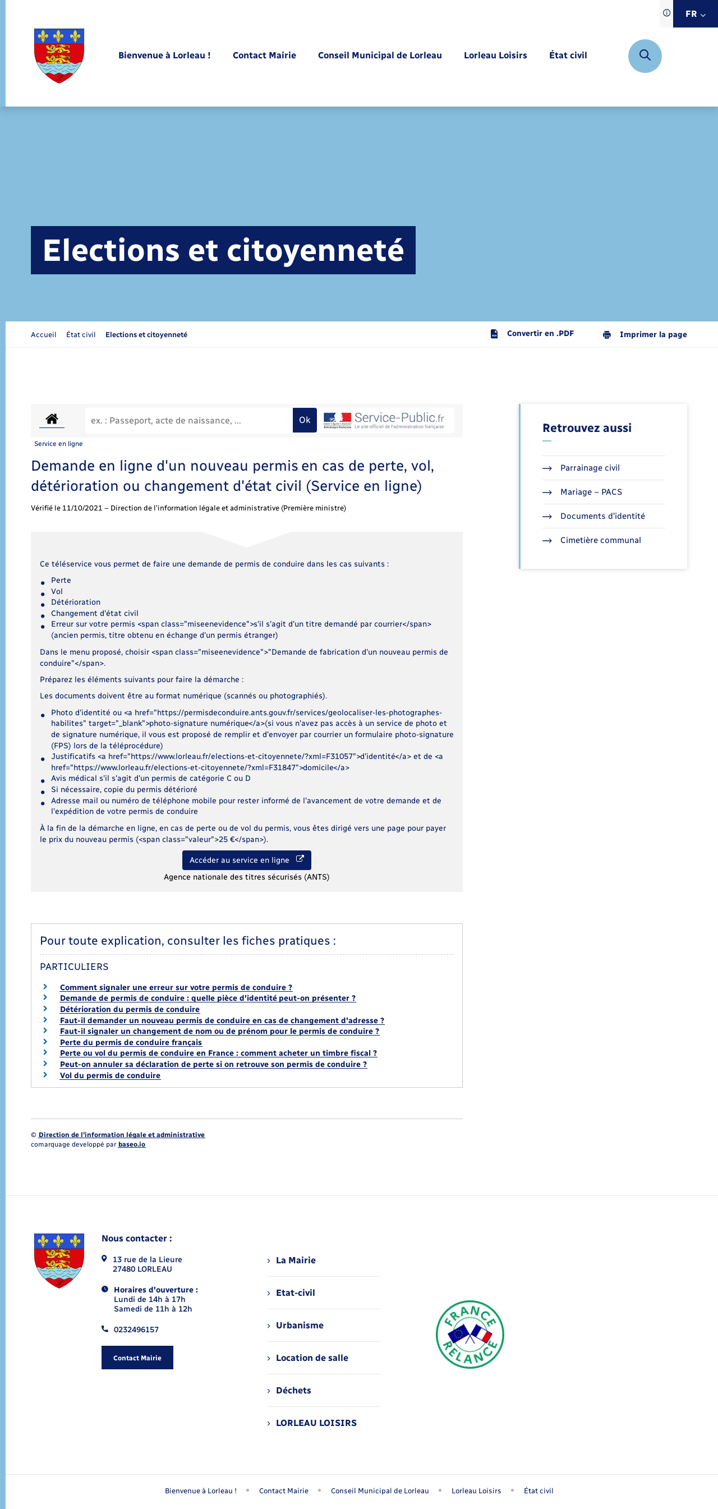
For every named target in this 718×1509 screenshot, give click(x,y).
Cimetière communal (591, 540)
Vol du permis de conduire (110, 1075)
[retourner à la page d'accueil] (59, 56)
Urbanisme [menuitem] (296, 1325)
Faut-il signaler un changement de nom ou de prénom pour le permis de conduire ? (219, 1031)
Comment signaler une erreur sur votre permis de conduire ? (176, 987)
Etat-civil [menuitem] (291, 1292)
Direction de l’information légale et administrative (122, 1135)
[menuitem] (164, 55)
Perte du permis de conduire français (131, 1042)
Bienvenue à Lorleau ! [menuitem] (201, 1491)
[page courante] (146, 334)
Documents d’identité (593, 516)
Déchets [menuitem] (289, 1390)
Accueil (44, 334)
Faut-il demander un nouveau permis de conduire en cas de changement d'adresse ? (222, 1020)
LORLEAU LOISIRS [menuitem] (312, 1423)
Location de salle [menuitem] (308, 1357)
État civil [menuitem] (539, 1491)
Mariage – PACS (582, 492)
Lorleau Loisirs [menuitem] (476, 1491)
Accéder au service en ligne (247, 860)
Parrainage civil (581, 468)
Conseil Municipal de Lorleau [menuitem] (380, 1491)
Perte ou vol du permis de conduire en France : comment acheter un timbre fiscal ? (218, 1053)
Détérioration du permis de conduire (130, 1009)
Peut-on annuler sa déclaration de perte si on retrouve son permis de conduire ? (213, 1064)
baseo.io (131, 1144)
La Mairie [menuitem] (292, 1260)
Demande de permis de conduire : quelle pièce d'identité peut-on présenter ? (208, 998)
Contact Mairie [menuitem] (284, 1491)
